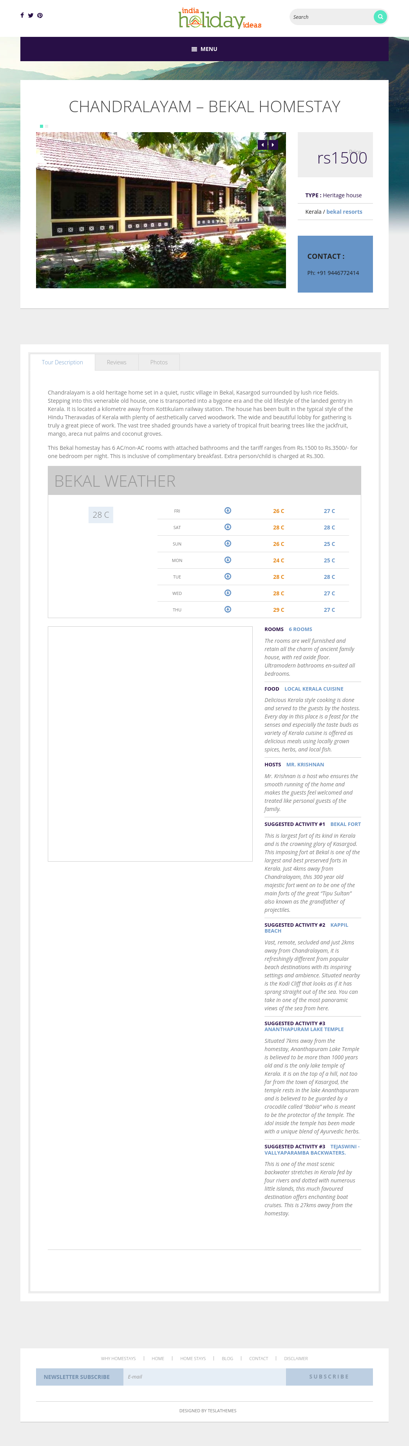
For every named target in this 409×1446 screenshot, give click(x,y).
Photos (159, 362)
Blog (227, 1358)
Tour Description (62, 362)
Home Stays (193, 1358)
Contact (258, 1358)
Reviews (117, 362)
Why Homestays (118, 1358)
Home (158, 1358)
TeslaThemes (222, 1410)
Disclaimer (296, 1358)
